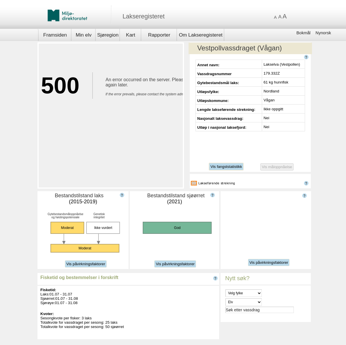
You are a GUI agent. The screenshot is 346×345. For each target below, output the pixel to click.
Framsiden (55, 35)
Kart (130, 35)
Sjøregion (108, 35)
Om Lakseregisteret (200, 35)
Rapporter (159, 35)
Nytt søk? (237, 278)
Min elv (84, 35)
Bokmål (304, 33)
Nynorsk (323, 33)
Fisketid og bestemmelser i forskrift (79, 277)
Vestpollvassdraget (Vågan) (239, 48)
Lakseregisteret (144, 16)
